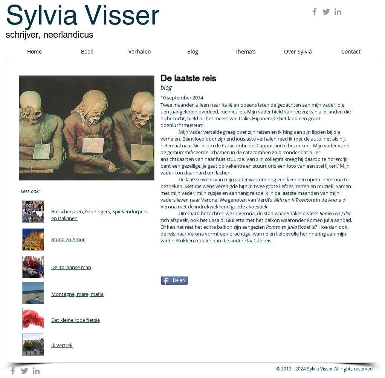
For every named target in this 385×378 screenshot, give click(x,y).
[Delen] (174, 280)
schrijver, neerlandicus (49, 34)
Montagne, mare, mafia (77, 294)
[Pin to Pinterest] (339, 264)
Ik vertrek (62, 345)
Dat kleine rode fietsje (75, 320)
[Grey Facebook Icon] (314, 12)
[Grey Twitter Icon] (326, 12)
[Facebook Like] (208, 267)
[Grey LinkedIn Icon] (338, 12)
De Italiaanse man (71, 267)
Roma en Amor (68, 239)
